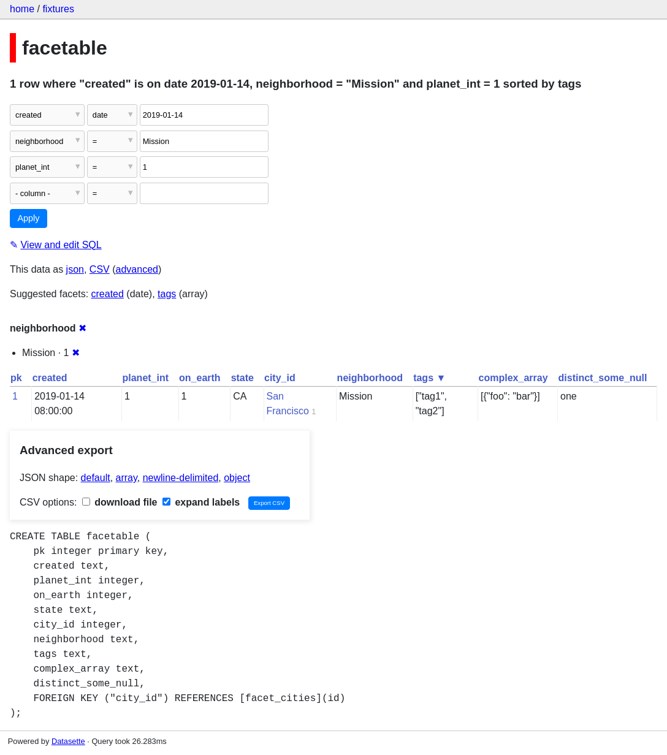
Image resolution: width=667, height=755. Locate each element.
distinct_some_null (602, 378)
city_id (279, 378)
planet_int (146, 378)
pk (16, 378)
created (107, 294)
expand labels (201, 502)
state (242, 378)
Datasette (68, 741)
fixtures (58, 9)
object (237, 477)
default (95, 477)
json (75, 269)
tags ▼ (429, 378)
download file (120, 502)
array (126, 477)
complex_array (513, 378)
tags (167, 294)
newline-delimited (181, 477)
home (22, 9)
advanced (137, 269)
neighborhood (370, 378)
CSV (100, 269)
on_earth (200, 378)
